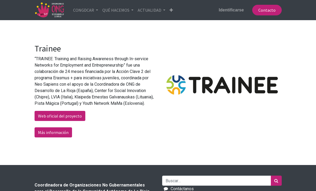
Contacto (267, 10)
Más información (53, 132)
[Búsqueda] (276, 181)
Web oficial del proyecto (60, 116)
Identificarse (231, 10)
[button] (171, 10)
